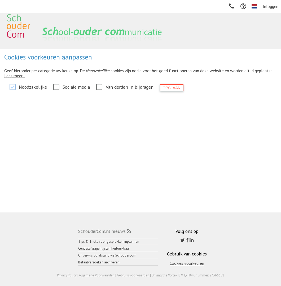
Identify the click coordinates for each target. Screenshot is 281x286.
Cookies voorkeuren (187, 263)
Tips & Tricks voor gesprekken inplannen (108, 241)
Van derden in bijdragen (129, 87)
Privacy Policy (67, 275)
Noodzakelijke (33, 87)
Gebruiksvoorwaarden (133, 275)
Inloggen (270, 6)
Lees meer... (14, 75)
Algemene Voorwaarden (97, 275)
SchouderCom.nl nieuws (102, 231)
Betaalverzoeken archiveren (99, 262)
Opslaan (172, 88)
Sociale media (76, 87)
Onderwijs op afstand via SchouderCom (107, 255)
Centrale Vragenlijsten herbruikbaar (104, 248)
